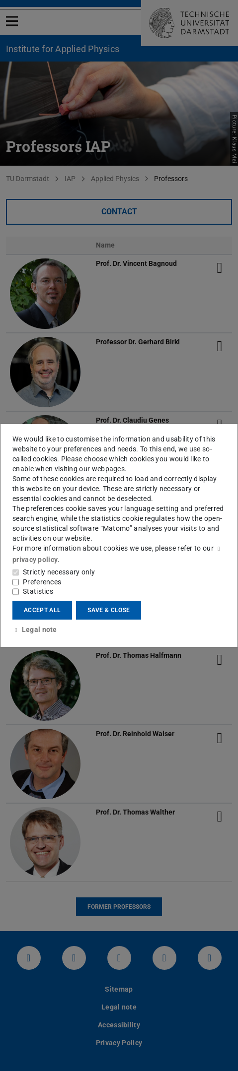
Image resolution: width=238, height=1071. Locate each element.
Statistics (38, 591)
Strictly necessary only (59, 572)
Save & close (108, 610)
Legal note (34, 629)
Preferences (42, 582)
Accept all (42, 610)
